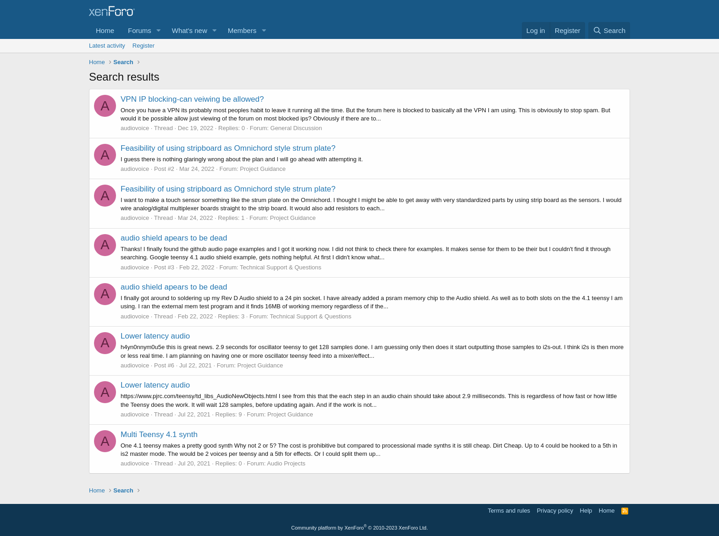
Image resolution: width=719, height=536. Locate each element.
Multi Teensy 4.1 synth (159, 434)
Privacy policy (555, 510)
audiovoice (135, 128)
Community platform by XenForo (359, 528)
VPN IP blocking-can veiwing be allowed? (192, 99)
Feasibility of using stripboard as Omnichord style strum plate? (228, 148)
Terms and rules (509, 510)
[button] (158, 30)
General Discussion (296, 128)
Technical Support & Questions (280, 267)
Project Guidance (263, 168)
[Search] (609, 30)
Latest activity (107, 45)
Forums (139, 30)
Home (105, 30)
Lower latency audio (155, 336)
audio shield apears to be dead (174, 238)
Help (586, 510)
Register (144, 45)
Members (242, 30)
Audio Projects (286, 463)
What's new (189, 30)
